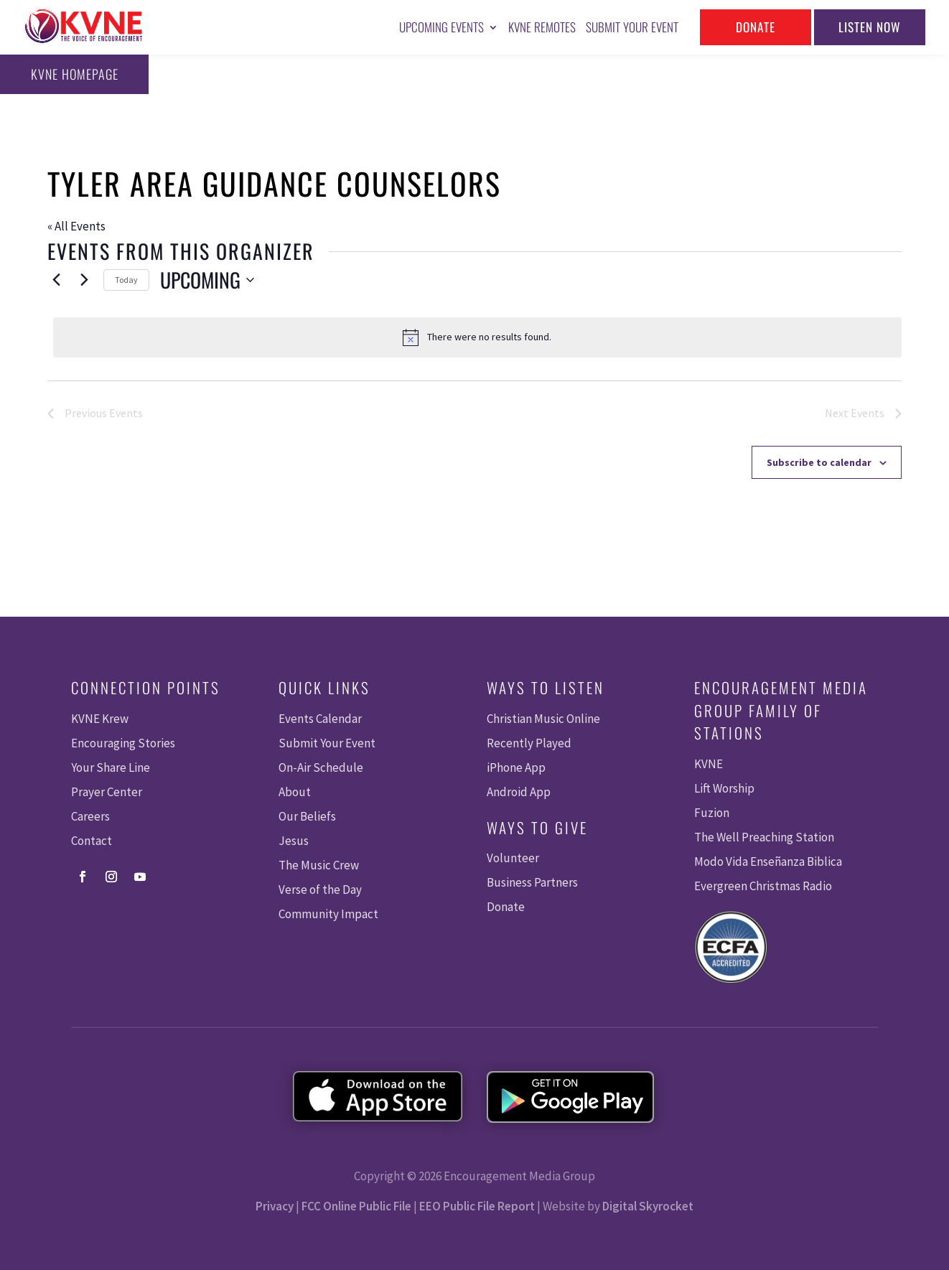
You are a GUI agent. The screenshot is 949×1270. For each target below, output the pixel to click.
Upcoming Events (441, 27)
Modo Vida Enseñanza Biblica (768, 861)
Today (126, 279)
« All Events (76, 226)
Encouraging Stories (123, 743)
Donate (755, 27)
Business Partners (532, 882)
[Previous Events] (56, 280)
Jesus (294, 841)
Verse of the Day (320, 889)
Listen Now (869, 27)
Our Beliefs (307, 816)
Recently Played (529, 743)
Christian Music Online (543, 719)
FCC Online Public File (356, 1206)
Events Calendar (320, 719)
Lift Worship (724, 788)
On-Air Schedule (321, 767)
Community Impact (328, 914)
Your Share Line (110, 767)
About (295, 792)
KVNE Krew (99, 719)
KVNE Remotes (542, 27)
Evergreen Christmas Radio (763, 886)
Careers (90, 816)
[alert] (477, 337)
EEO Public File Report (477, 1206)
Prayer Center (106, 792)
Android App (519, 792)
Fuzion (711, 813)
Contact (91, 841)
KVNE (708, 764)
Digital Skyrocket (647, 1206)
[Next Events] (84, 280)
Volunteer (513, 858)
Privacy (275, 1206)
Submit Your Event (632, 27)
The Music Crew (319, 865)
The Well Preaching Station (764, 837)
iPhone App (516, 767)
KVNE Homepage (72, 74)
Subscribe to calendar (819, 462)
